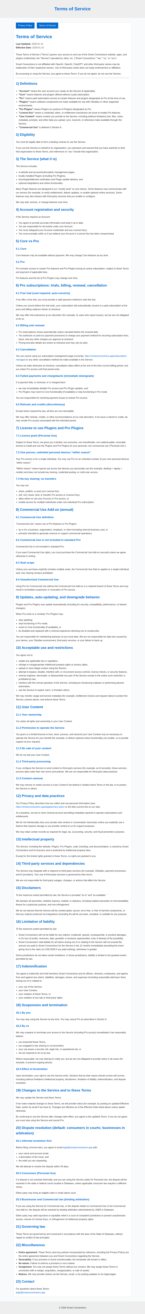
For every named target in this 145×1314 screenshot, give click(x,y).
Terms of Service (47, 25)
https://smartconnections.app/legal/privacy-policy (40, 807)
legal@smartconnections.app (77, 1147)
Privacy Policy (25, 25)
